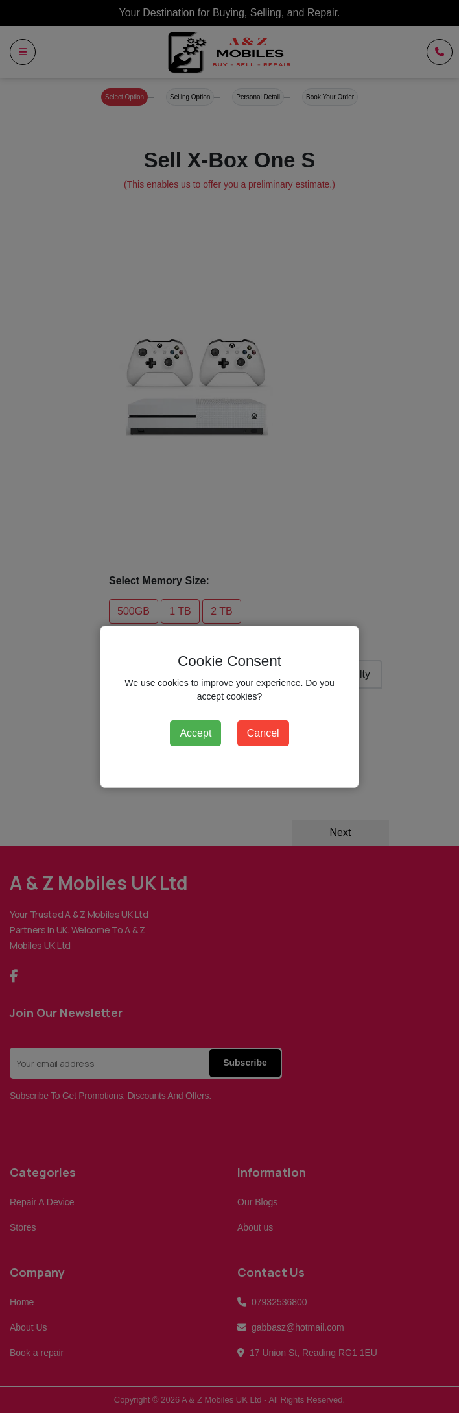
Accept (195, 733)
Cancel (263, 733)
